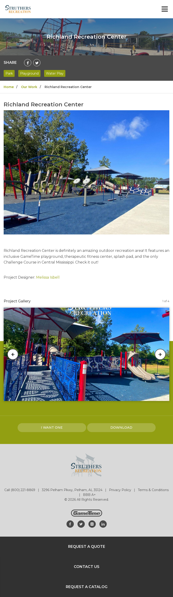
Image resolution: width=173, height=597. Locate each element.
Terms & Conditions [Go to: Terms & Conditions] (153, 490)
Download (121, 427)
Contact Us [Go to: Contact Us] (86, 567)
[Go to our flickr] (92, 524)
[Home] (18, 9)
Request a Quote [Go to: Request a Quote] (86, 546)
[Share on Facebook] (27, 62)
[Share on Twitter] (36, 62)
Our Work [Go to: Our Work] (29, 87)
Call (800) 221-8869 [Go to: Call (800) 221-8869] (20, 490)
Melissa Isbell (48, 277)
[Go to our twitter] (81, 524)
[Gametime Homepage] (86, 515)
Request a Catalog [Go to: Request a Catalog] (86, 587)
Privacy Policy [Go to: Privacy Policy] (120, 490)
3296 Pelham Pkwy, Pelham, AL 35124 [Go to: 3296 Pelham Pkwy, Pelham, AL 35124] (72, 490)
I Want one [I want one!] (52, 427)
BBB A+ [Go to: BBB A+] (89, 495)
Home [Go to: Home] (9, 87)
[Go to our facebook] (70, 524)
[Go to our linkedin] (103, 524)
